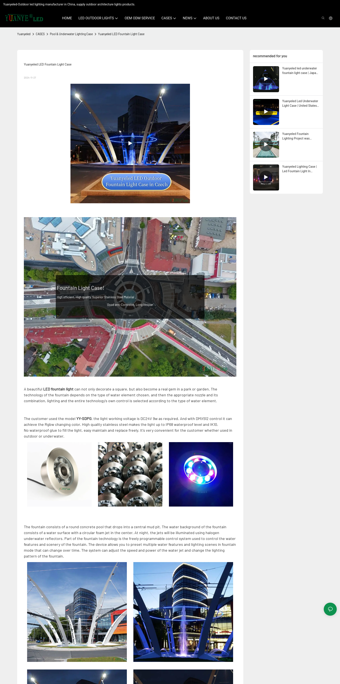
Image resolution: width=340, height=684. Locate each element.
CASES (40, 34)
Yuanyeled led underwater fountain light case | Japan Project (300, 71)
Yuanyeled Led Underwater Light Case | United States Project (300, 103)
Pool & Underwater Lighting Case (71, 34)
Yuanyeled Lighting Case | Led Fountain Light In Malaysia (299, 169)
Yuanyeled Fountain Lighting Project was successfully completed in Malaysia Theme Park (299, 136)
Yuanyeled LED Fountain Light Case (121, 34)
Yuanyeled (24, 34)
